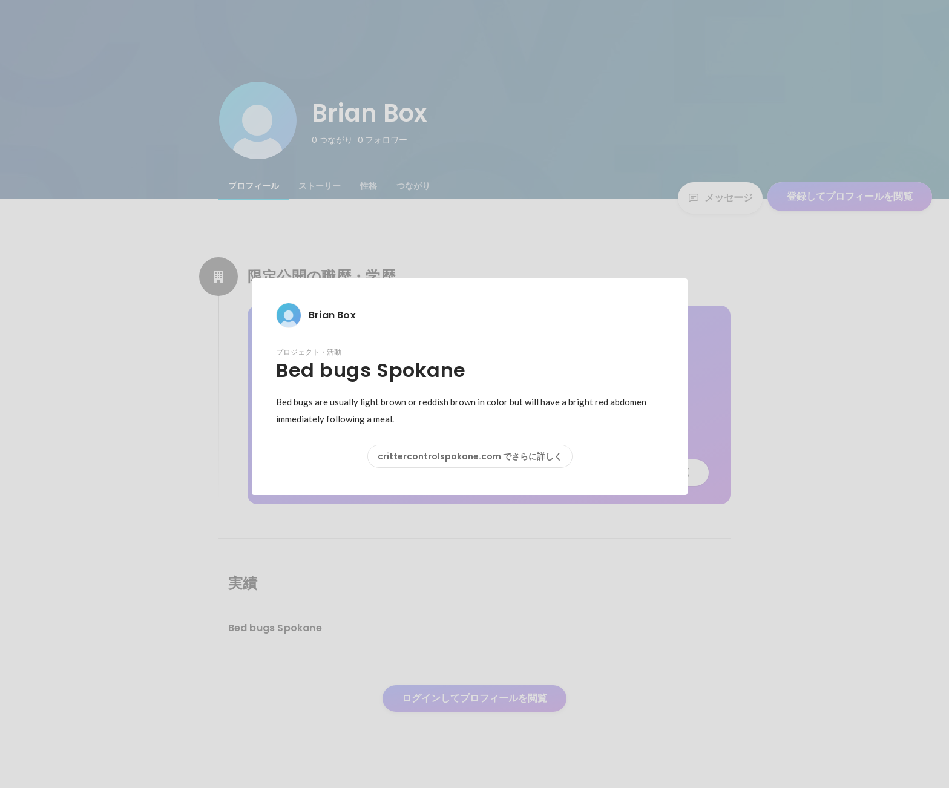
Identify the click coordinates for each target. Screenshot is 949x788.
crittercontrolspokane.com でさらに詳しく (470, 456)
